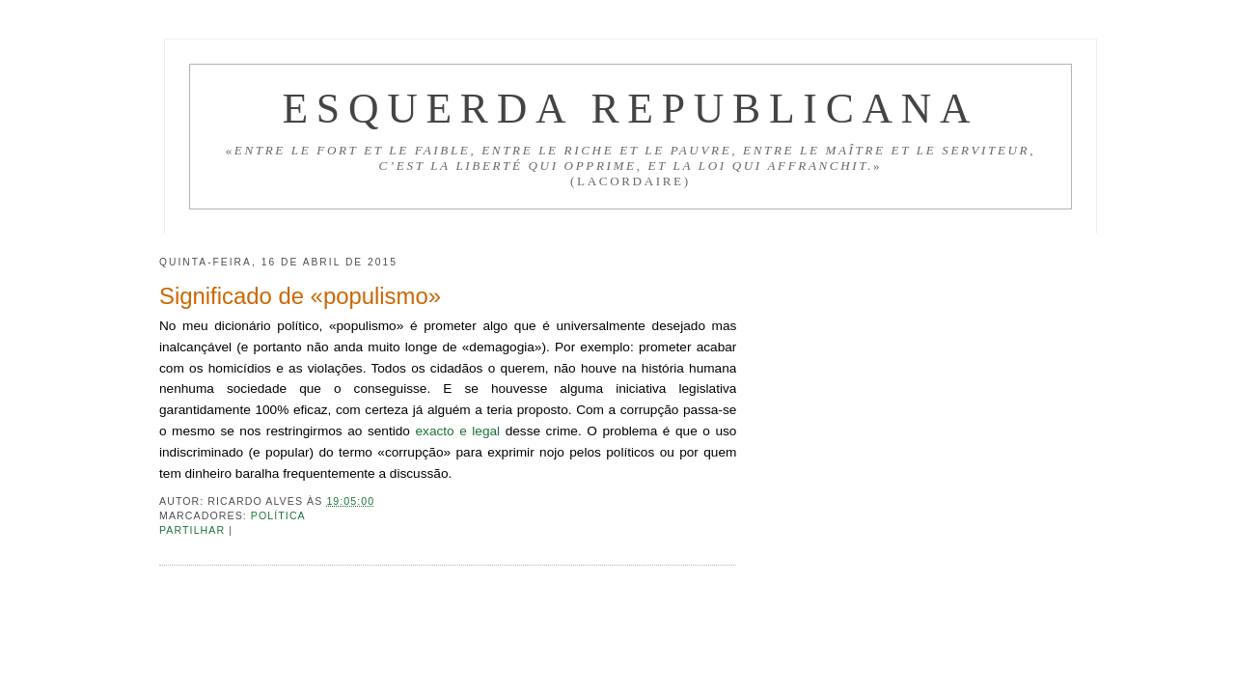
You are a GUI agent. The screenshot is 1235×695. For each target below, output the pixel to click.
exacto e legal (457, 431)
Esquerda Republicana (630, 108)
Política (278, 515)
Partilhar (194, 530)
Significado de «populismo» (300, 296)
